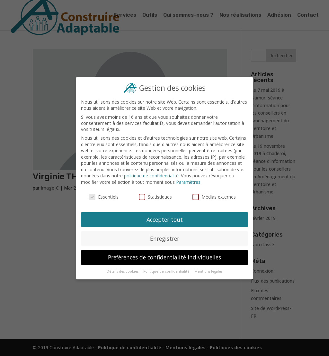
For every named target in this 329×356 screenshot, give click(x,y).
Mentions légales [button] (207, 269)
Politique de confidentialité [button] (167, 269)
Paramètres (188, 182)
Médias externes (213, 196)
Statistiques (155, 196)
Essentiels (104, 196)
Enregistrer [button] (164, 237)
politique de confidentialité (151, 176)
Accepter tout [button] (164, 218)
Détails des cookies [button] (124, 269)
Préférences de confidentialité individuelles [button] (164, 256)
